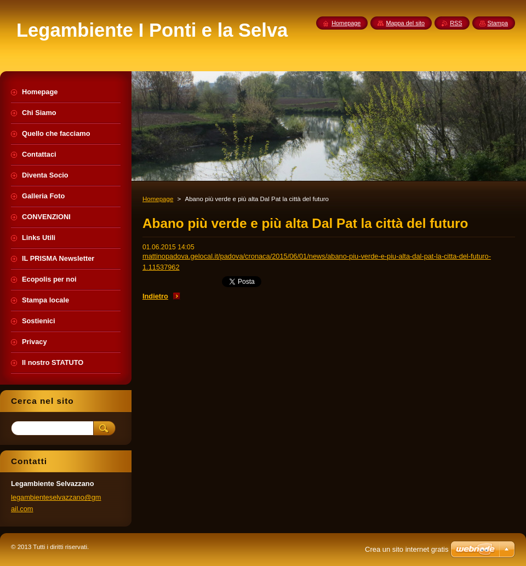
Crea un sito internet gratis (406, 549)
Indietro (155, 296)
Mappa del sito (405, 23)
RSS (456, 23)
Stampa (498, 23)
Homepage (157, 199)
